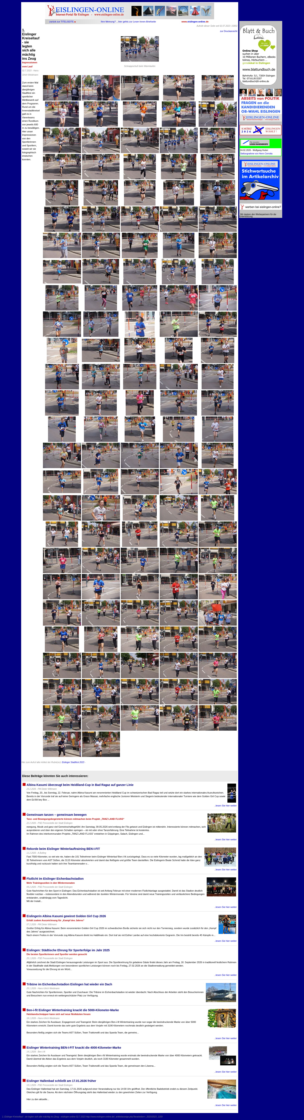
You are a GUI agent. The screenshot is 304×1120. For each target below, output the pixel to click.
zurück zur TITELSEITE (61, 21)
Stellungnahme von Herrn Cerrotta (256, 153)
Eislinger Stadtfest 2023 (73, 762)
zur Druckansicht (228, 31)
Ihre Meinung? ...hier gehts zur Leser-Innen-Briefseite (128, 21)
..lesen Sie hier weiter (225, 805)
